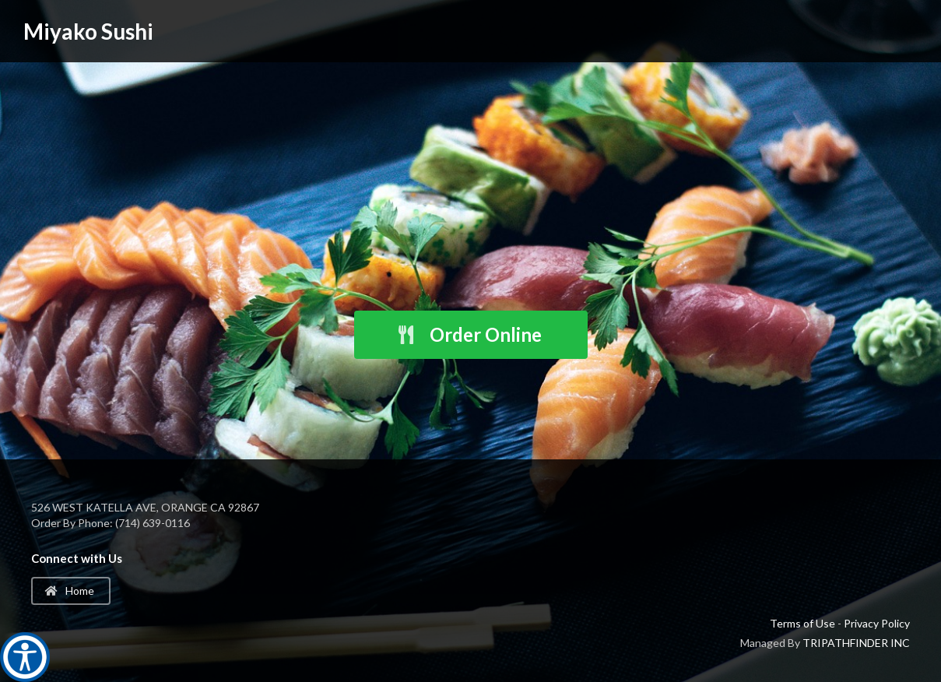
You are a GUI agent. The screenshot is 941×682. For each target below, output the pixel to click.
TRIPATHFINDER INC (856, 642)
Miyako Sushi (88, 31)
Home (69, 590)
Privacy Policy (877, 623)
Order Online (468, 334)
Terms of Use (802, 623)
